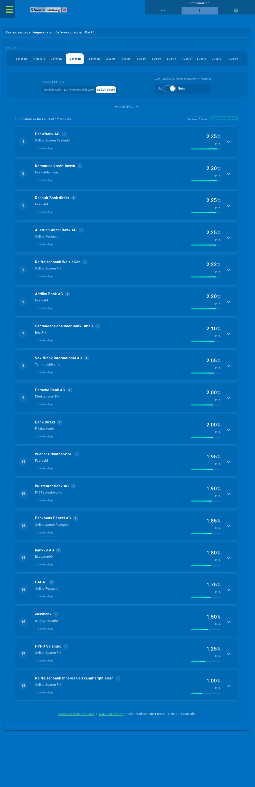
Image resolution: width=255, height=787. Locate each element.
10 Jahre (158, 71)
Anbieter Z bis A (197, 132)
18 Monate (123, 59)
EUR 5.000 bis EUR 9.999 (84, 102)
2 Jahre (146, 59)
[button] (127, 155)
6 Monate (49, 59)
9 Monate (73, 59)
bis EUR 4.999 (47, 102)
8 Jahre (115, 71)
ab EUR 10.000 (122, 102)
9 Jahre (136, 71)
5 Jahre (209, 59)
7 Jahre (94, 71)
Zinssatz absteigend (224, 132)
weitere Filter (127, 120)
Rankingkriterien (111, 727)
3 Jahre (167, 59)
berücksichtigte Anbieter (76, 727)
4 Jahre (188, 59)
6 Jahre (230, 59)
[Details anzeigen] (229, 155)
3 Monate (25, 59)
